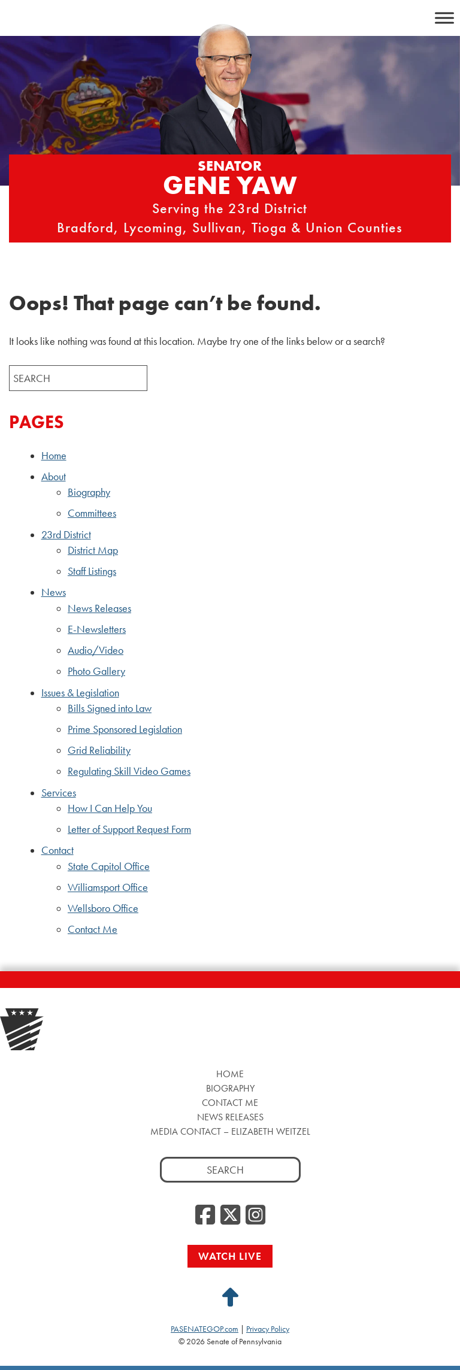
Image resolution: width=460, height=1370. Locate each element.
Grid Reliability (99, 750)
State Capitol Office (109, 866)
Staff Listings (92, 571)
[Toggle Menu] (444, 17)
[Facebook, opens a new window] (205, 1215)
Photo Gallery (96, 671)
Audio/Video (95, 650)
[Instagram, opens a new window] (255, 1215)
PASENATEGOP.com (204, 1328)
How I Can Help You (110, 808)
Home (53, 455)
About (53, 476)
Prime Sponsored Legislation (125, 729)
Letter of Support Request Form (129, 829)
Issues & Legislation (80, 692)
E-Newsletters (97, 629)
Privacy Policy (267, 1328)
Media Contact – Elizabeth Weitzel (230, 1131)
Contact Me (92, 929)
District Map (93, 550)
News (53, 592)
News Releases (99, 608)
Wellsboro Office (103, 908)
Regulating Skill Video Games (129, 771)
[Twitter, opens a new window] (230, 1215)
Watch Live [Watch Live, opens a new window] (230, 1256)
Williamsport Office (108, 887)
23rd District (66, 534)
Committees (92, 513)
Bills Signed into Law (110, 708)
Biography (89, 492)
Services (58, 792)
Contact (57, 850)
